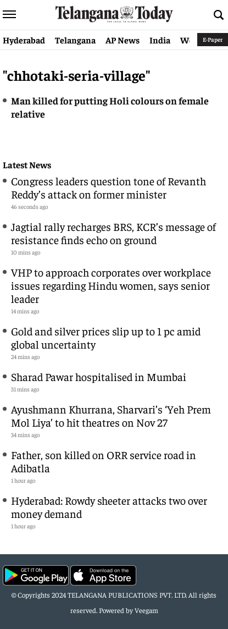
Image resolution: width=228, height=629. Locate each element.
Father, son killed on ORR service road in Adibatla (103, 461)
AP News (122, 39)
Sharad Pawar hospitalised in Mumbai (98, 376)
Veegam (146, 610)
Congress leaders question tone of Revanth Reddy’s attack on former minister (108, 187)
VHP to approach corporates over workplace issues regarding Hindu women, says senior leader (111, 285)
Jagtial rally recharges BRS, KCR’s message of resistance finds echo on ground (113, 232)
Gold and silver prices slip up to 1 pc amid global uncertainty (106, 337)
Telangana (75, 39)
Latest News (27, 164)
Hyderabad (24, 39)
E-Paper (213, 39)
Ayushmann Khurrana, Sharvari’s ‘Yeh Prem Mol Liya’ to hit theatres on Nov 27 (111, 415)
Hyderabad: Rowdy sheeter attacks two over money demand (109, 506)
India (159, 39)
